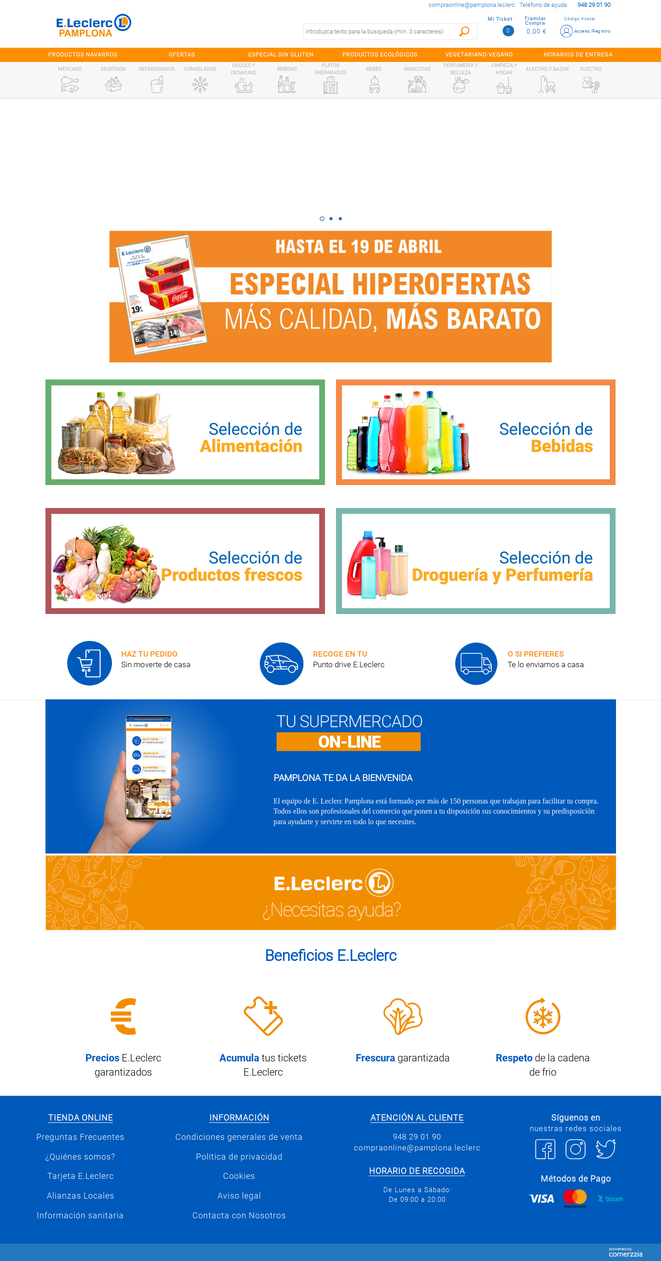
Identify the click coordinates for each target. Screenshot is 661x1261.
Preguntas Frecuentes (80, 1137)
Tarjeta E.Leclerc (80, 1176)
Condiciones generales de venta (239, 1137)
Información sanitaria (80, 1215)
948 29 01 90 (417, 1136)
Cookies (239, 1176)
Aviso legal (239, 1195)
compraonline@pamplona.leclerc (472, 4)
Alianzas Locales (80, 1195)
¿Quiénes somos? (80, 1156)
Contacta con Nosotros (239, 1215)
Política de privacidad (239, 1156)
